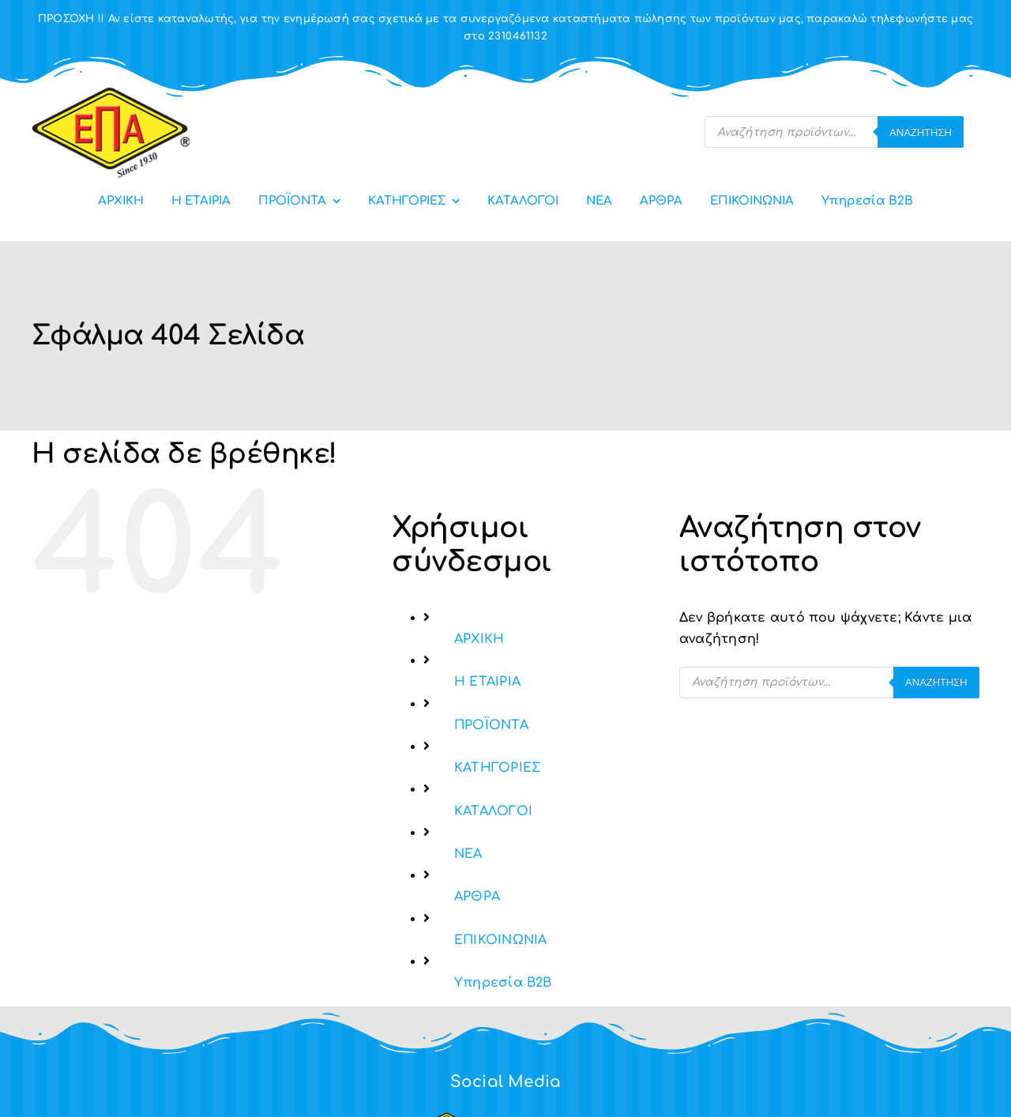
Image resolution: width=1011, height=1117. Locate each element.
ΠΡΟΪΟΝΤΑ (491, 725)
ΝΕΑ (468, 854)
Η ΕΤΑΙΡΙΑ (487, 682)
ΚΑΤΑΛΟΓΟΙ (493, 811)
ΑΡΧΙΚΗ (479, 639)
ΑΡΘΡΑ (477, 896)
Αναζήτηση (920, 132)
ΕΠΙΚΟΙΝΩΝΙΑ (500, 940)
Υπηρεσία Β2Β (503, 983)
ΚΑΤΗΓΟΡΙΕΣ (497, 768)
